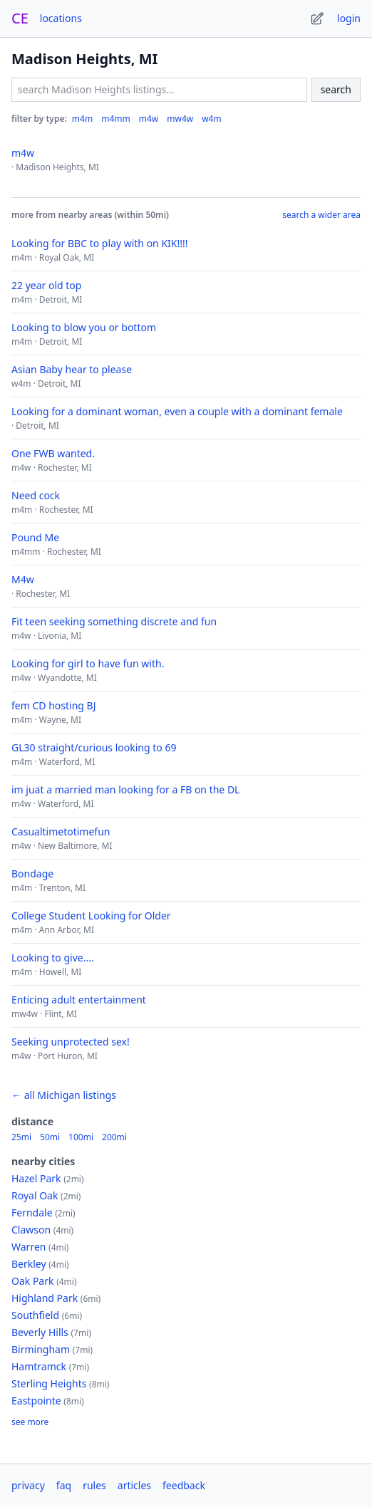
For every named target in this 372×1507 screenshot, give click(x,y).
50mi (50, 1137)
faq (63, 1485)
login (349, 18)
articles (134, 1485)
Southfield (35, 1315)
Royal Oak (34, 1195)
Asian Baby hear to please (71, 369)
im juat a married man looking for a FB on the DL (125, 789)
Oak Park (32, 1281)
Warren (28, 1246)
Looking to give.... (52, 957)
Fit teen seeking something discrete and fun (114, 621)
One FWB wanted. (53, 453)
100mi (80, 1137)
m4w (149, 119)
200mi (114, 1137)
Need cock (35, 495)
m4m (82, 119)
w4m (212, 119)
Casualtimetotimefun (60, 831)
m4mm (115, 119)
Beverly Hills (39, 1332)
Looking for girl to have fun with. (87, 663)
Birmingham (40, 1349)
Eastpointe (36, 1400)
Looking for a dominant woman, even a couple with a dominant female (177, 411)
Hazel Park (36, 1178)
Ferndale (32, 1212)
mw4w (180, 119)
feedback (183, 1485)
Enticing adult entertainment (78, 999)
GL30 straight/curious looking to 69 (93, 747)
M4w (22, 579)
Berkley (28, 1264)
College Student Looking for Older (91, 915)
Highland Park (44, 1298)
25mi (21, 1137)
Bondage (32, 873)
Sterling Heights (48, 1383)
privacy (28, 1485)
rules (94, 1485)
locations (61, 18)
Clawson (31, 1229)
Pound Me (35, 537)
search (336, 89)
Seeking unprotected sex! (70, 1041)
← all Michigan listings (63, 1095)
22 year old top (46, 285)
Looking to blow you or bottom (83, 327)
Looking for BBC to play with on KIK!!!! (99, 243)
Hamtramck (38, 1366)
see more (29, 1422)
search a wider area (321, 215)
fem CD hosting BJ (53, 705)
